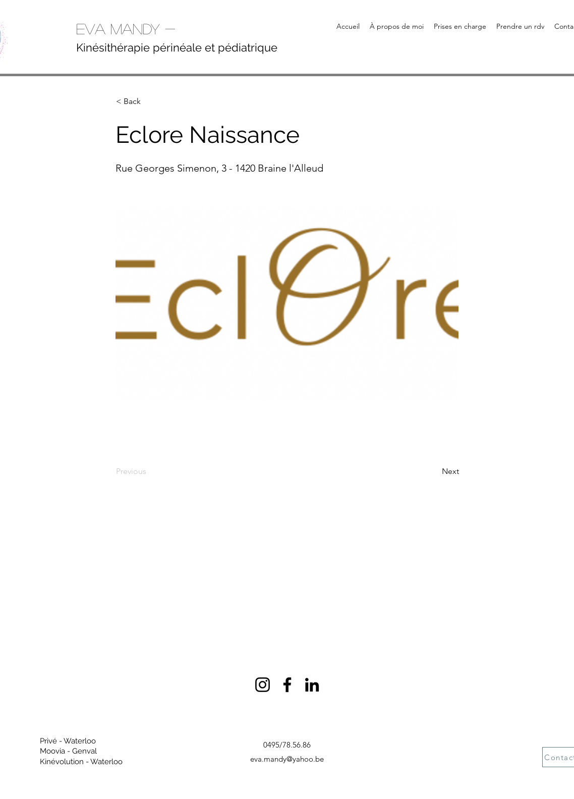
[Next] (434, 471)
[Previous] (149, 471)
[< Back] (149, 101)
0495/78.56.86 (287, 745)
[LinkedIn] (312, 685)
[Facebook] (287, 685)
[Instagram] (262, 685)
